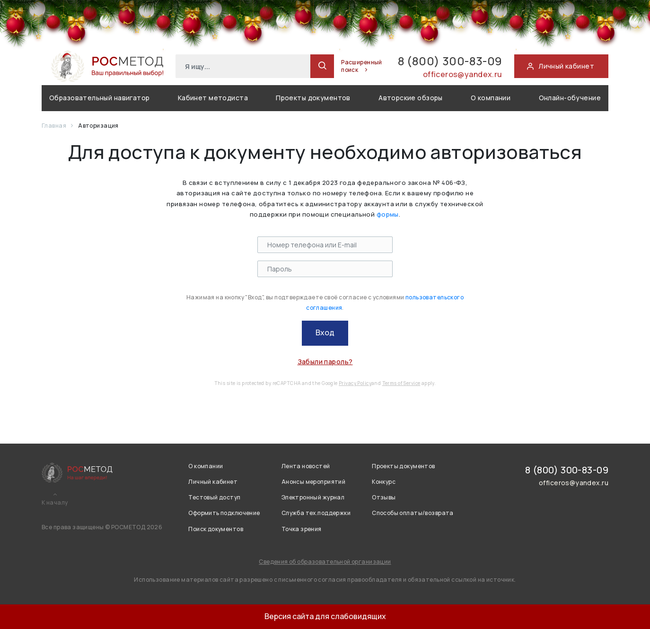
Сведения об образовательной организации (325, 562)
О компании (490, 97)
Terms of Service (401, 383)
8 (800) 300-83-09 (450, 61)
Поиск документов (215, 529)
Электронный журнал (313, 497)
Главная (54, 126)
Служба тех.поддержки (316, 513)
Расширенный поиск (361, 66)
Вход (325, 332)
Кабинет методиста (213, 97)
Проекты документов (313, 97)
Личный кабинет (212, 482)
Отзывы (384, 497)
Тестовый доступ (214, 497)
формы (388, 214)
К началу (55, 503)
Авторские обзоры (410, 97)
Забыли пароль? (325, 361)
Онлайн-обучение (570, 97)
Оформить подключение (224, 513)
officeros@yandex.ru (462, 74)
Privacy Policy (355, 383)
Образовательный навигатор (99, 97)
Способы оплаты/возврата (413, 513)
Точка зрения (301, 529)
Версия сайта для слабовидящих (325, 616)
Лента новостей (305, 466)
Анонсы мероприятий (313, 482)
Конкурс (383, 482)
